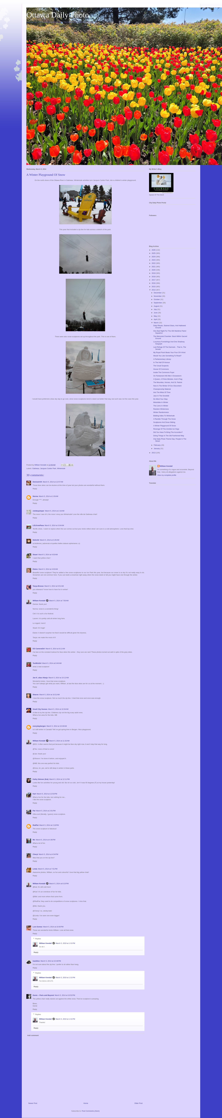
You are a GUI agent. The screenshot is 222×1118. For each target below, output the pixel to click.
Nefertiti (36, 540)
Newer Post (32, 1103)
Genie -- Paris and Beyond (43, 995)
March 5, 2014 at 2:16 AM (54, 511)
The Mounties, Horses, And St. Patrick (167, 382)
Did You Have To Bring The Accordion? (168, 432)
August (157, 306)
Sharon (36, 695)
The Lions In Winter (160, 406)
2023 (154, 260)
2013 (154, 453)
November (158, 296)
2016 (154, 283)
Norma (35, 496)
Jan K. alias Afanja (40, 678)
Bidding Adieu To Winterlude (164, 416)
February (157, 445)
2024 (154, 257)
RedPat (36, 825)
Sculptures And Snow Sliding (164, 422)
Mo (34, 840)
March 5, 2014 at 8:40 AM (52, 663)
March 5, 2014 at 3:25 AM (49, 540)
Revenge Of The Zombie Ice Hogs (166, 429)
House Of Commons (161, 369)
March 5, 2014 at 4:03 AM (48, 555)
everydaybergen (39, 726)
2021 (154, 267)
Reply (35, 489)
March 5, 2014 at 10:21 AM (49, 695)
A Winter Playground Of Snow (164, 426)
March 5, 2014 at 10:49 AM (57, 726)
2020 (154, 270)
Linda (35, 869)
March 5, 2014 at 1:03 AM (48, 496)
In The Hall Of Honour (161, 362)
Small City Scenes (40, 709)
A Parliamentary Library (162, 359)
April (156, 319)
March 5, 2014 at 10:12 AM (58, 678)
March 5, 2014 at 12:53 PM (47, 794)
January (157, 448)
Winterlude (61, 468)
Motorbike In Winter (160, 402)
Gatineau (35, 468)
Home (86, 1103)
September (158, 303)
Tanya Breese (38, 586)
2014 (154, 290)
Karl (34, 794)
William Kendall (39, 601)
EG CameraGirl (39, 649)
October (157, 299)
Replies (38, 939)
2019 (154, 273)
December (158, 293)
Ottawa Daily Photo (57, 14)
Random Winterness (161, 409)
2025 (154, 253)
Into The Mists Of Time (161, 392)
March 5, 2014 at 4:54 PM (48, 854)
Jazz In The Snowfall (161, 396)
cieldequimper (38, 511)
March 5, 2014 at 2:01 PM (46, 811)
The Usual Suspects (160, 366)
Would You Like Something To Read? (167, 356)
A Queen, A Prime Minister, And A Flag (167, 379)
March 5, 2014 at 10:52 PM (65, 995)
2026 (154, 250)
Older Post (138, 1103)
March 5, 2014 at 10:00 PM (53, 927)
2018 (154, 277)
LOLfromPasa (38, 525)
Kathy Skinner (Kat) (41, 779)
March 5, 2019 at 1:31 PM (65, 943)
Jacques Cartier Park (48, 468)
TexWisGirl (37, 663)
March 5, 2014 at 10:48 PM (51, 961)
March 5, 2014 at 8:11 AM (55, 649)
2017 (154, 280)
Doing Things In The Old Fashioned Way (168, 436)
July (155, 309)
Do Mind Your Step (160, 399)
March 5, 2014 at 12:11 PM (59, 779)
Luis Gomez (37, 927)
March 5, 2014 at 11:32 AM (59, 741)
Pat (34, 811)
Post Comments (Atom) (90, 1111)
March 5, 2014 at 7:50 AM (58, 601)
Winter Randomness (161, 412)
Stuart (35, 555)
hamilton (36, 961)
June (156, 313)
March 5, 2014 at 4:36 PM (45, 840)
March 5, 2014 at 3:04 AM (54, 525)
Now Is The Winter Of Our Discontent (167, 386)
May (155, 316)
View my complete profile (166, 475)
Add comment (33, 1035)
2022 (154, 263)
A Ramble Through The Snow (164, 419)
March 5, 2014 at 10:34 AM (58, 709)
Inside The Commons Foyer (163, 372)
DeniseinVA (37, 482)
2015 (154, 287)
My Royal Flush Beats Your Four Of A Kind (169, 352)
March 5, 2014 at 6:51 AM (54, 586)
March (156, 323)
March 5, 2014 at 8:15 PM (59, 884)
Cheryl (35, 854)
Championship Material (162, 389)
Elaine (35, 569)
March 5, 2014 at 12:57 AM (53, 482)
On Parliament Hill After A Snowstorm (167, 376)
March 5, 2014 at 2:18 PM (49, 825)
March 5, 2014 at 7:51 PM (47, 869)
